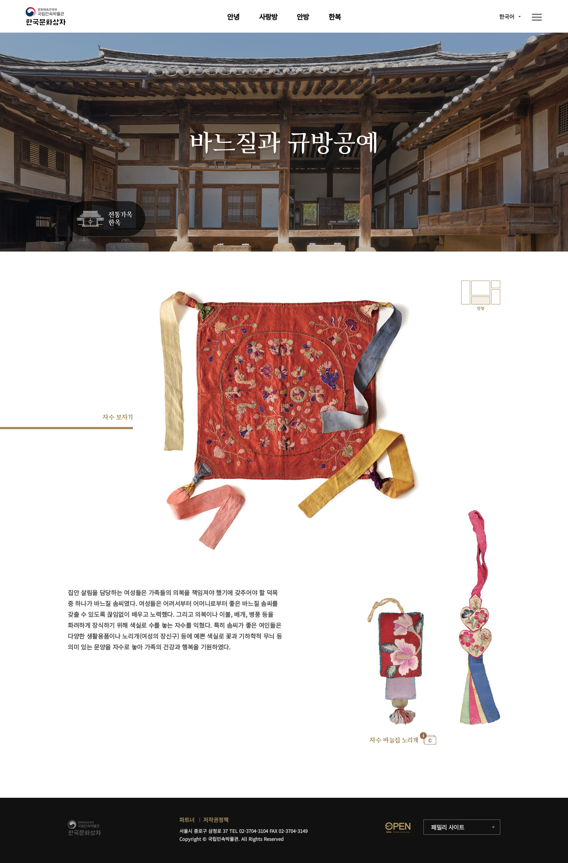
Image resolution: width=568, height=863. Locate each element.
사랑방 (268, 16)
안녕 (233, 16)
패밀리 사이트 (447, 827)
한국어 (506, 16)
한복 (335, 16)
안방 (303, 16)
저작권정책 (216, 819)
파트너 (187, 819)
